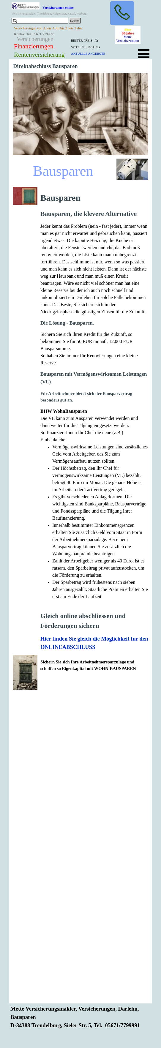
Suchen (74, 20)
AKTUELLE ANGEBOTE (88, 53)
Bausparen (63, 171)
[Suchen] (40, 20)
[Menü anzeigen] (143, 53)
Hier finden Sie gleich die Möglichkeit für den (94, 639)
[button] (122, 13)
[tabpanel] (93, 46)
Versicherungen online (58, 7)
